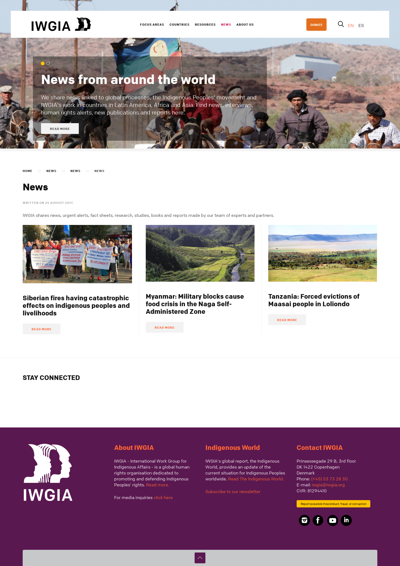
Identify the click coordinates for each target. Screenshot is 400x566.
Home (27, 171)
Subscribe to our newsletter (232, 491)
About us (245, 24)
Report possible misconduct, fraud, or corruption (333, 504)
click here (163, 497)
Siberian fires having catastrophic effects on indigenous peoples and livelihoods (76, 305)
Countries (179, 24)
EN (351, 25)
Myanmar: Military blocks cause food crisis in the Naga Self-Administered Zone (195, 303)
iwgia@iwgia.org (328, 484)
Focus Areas (152, 24)
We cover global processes (49, 64)
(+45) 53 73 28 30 (329, 478)
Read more (60, 128)
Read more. (157, 484)
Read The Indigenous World (255, 478)
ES (361, 25)
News (226, 24)
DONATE (316, 24)
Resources (205, 24)
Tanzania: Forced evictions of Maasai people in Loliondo (314, 300)
